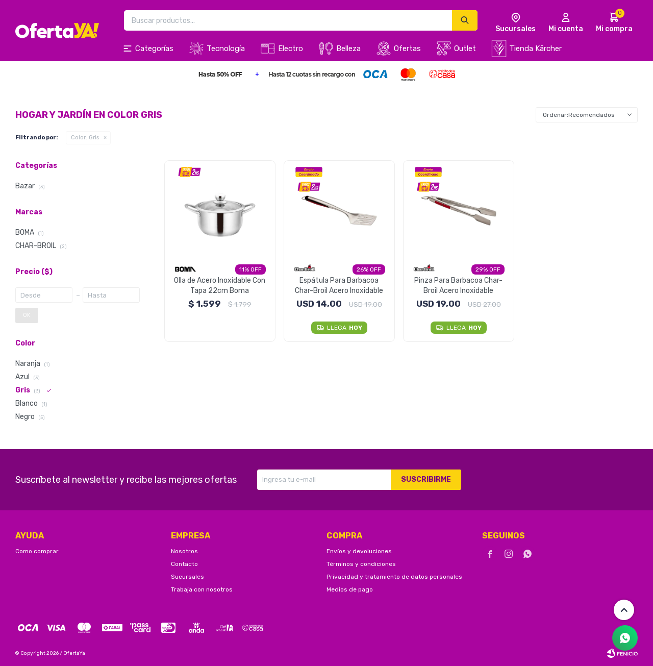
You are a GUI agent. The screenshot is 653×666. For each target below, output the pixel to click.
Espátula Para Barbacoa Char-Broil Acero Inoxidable (339, 285)
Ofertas (407, 48)
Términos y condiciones (361, 564)
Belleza (348, 48)
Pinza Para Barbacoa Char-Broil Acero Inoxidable (458, 285)
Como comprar (37, 551)
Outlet (465, 48)
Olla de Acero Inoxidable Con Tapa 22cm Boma (219, 285)
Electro (290, 48)
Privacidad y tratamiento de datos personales (394, 576)
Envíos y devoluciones (359, 551)
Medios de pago (349, 589)
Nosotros (184, 551)
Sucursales (187, 576)
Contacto (184, 564)
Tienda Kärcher (535, 48)
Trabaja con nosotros (202, 589)
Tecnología (226, 48)
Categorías (154, 48)
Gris (85, 137)
